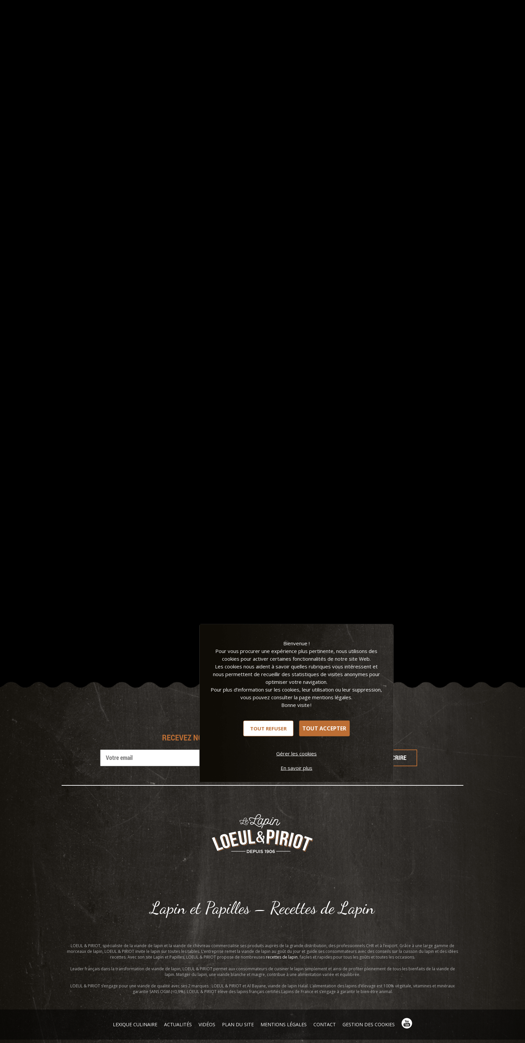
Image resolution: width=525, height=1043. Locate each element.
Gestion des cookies (369, 1024)
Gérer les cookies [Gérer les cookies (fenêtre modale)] (296, 753)
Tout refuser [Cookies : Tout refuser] (268, 728)
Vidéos (207, 1024)
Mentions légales (283, 1024)
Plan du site (238, 1024)
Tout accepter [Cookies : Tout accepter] (324, 728)
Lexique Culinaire (135, 1024)
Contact (324, 1024)
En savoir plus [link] (296, 767)
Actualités (178, 1024)
